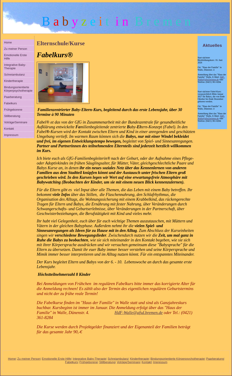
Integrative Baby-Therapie (15, 66)
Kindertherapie (13, 81)
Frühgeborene (13, 109)
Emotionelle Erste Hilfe (15, 56)
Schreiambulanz (14, 74)
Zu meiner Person (15, 48)
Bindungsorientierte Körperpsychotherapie (18, 89)
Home (8, 42)
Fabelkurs (10, 103)
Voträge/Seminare (15, 122)
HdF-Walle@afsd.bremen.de (211, 78)
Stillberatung (12, 116)
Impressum (11, 135)
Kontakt (9, 128)
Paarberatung (13, 97)
